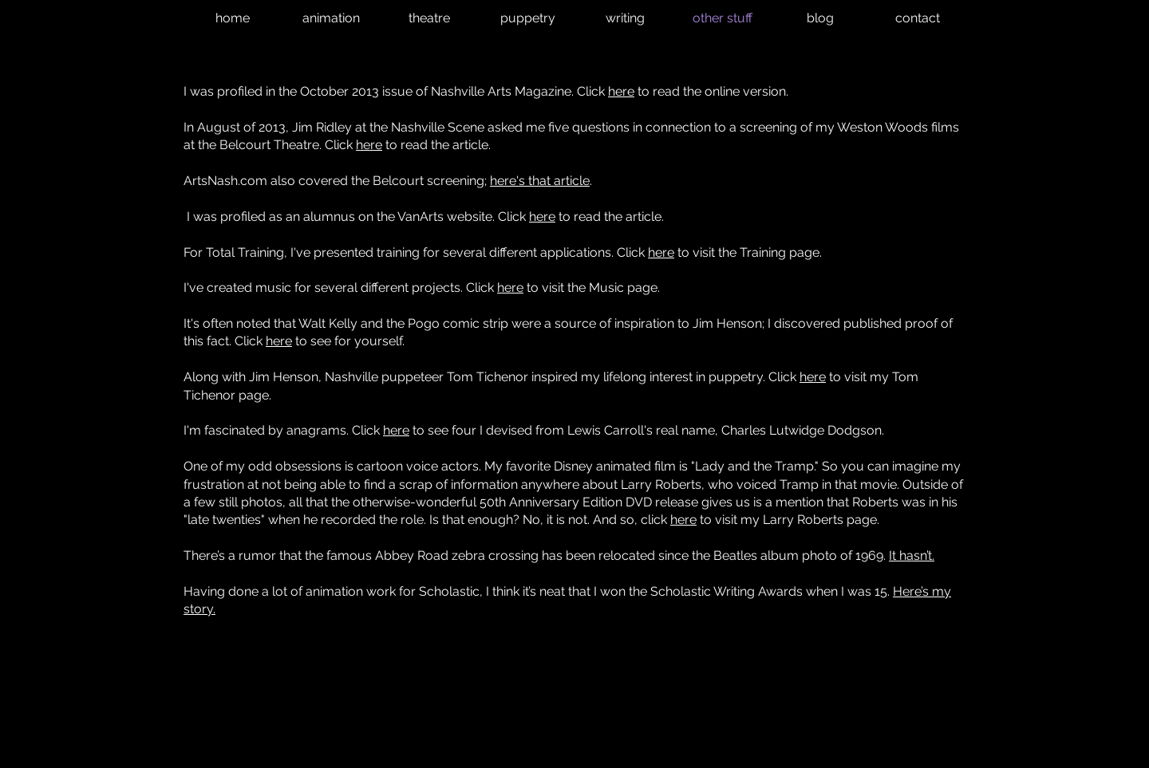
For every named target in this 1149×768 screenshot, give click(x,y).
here (621, 91)
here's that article (540, 180)
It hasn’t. (911, 555)
